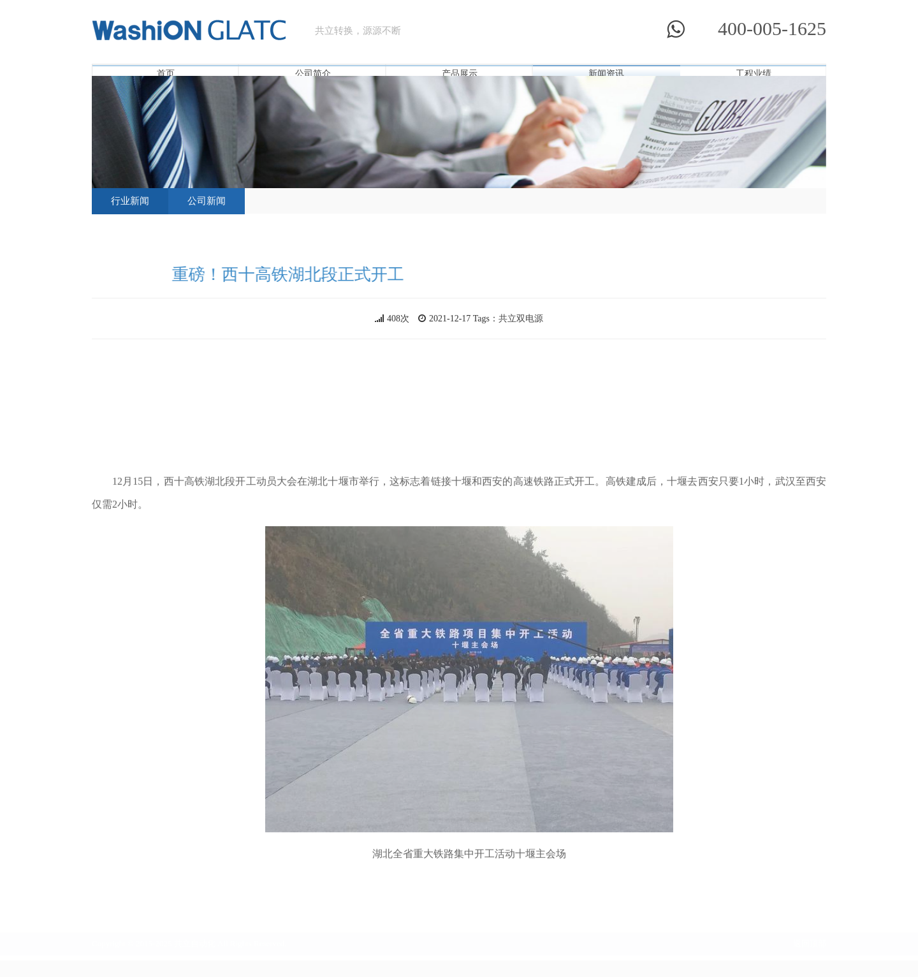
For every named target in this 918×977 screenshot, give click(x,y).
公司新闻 (206, 200)
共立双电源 (521, 318)
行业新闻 (130, 200)
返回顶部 (809, 939)
